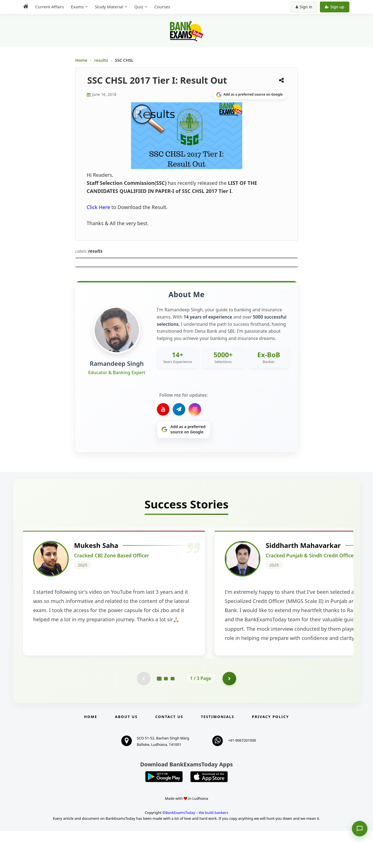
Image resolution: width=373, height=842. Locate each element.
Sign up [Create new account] (334, 6)
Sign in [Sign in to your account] (304, 6)
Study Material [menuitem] (109, 6)
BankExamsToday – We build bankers (196, 823)
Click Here (98, 207)
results (101, 60)
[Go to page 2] (166, 689)
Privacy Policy (270, 727)
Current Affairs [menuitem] (49, 6)
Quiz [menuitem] (138, 6)
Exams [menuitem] (77, 6)
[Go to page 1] (159, 689)
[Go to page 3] (172, 689)
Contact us (169, 727)
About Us (126, 727)
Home (81, 60)
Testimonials (217, 727)
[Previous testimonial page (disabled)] (143, 689)
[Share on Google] (249, 95)
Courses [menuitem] (162, 6)
